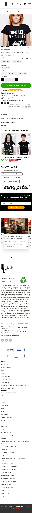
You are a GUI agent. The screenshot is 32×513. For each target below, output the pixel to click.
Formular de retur (7, 472)
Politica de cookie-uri (8, 469)
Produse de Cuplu (6, 432)
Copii (2, 455)
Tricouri (9, 11)
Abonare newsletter (7, 484)
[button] (3, 145)
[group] (8, 144)
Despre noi (4, 364)
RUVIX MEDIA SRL (17, 507)
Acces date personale (8, 478)
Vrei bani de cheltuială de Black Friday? (14, 385)
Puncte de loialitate (7, 388)
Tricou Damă (6, 61)
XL (15, 73)
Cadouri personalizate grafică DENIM (13, 458)
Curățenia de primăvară (9, 446)
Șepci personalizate (10, 181)
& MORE (3, 438)
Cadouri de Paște (6, 449)
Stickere (17, 178)
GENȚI (3, 423)
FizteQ (17, 509)
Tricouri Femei (18, 11)
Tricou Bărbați (17, 61)
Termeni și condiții (7, 463)
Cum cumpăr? (5, 379)
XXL (20, 73)
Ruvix (3, 11)
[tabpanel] (16, 118)
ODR (2, 496)
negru (7, 67)
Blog (2, 370)
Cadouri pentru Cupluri (9, 399)
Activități (4, 414)
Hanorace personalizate (11, 174)
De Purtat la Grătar (8, 452)
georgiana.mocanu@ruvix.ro (10, 335)
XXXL (24, 73)
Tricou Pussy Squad (7, 157)
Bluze (2, 408)
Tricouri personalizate (11, 170)
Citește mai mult (10, 246)
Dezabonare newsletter (9, 487)
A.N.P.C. (3, 490)
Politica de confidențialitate (10, 466)
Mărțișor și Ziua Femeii (8, 396)
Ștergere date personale (9, 481)
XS (2, 73)
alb (3, 67)
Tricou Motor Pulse (23, 157)
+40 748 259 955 (6, 333)
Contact (4, 373)
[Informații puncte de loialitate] (23, 90)
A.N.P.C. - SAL (5, 493)
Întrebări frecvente (7, 475)
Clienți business (6, 367)
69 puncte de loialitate (15, 90)
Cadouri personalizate (8, 393)
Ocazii (3, 429)
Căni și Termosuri (7, 417)
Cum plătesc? (5, 376)
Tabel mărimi (5, 382)
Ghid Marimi (26, 58)
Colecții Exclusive (7, 435)
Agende (3, 420)
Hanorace (4, 405)
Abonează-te (16, 207)
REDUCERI (4, 426)
